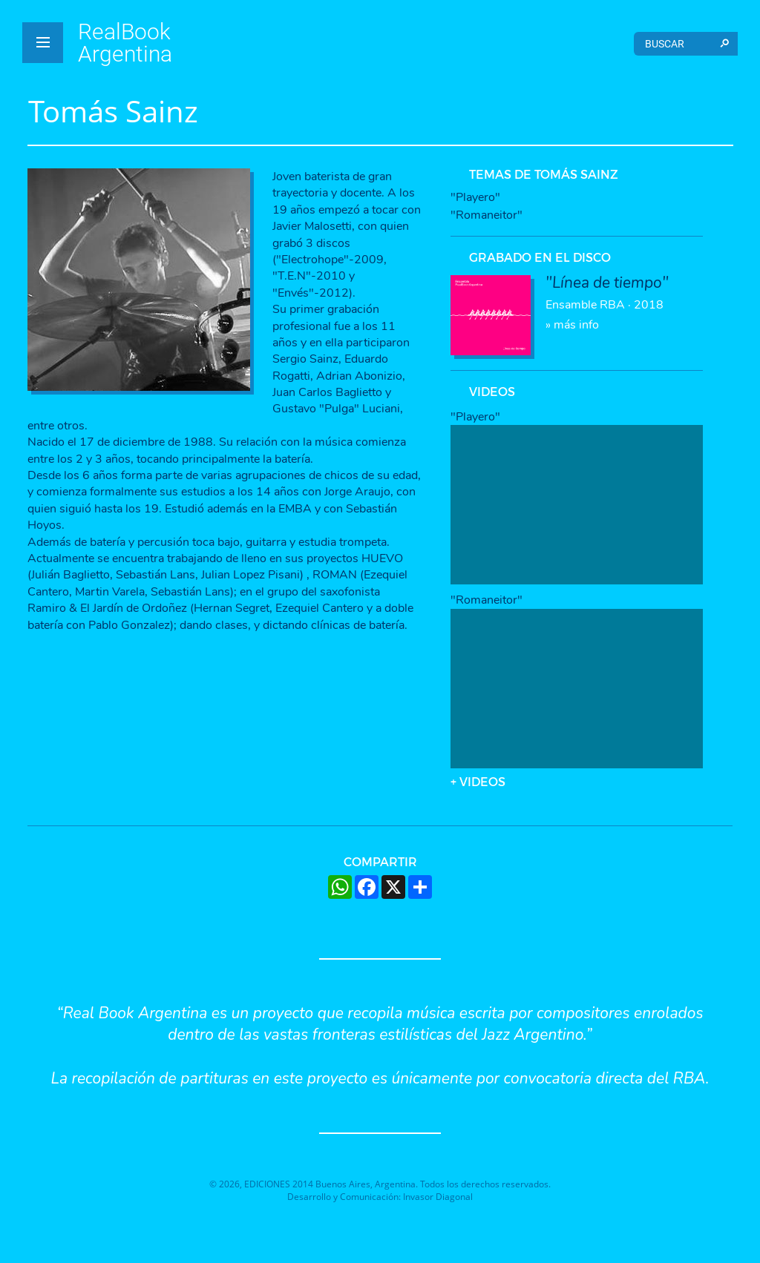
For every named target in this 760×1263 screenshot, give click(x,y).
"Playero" (475, 197)
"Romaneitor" (486, 215)
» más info (607, 304)
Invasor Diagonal (438, 1196)
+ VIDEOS (478, 781)
